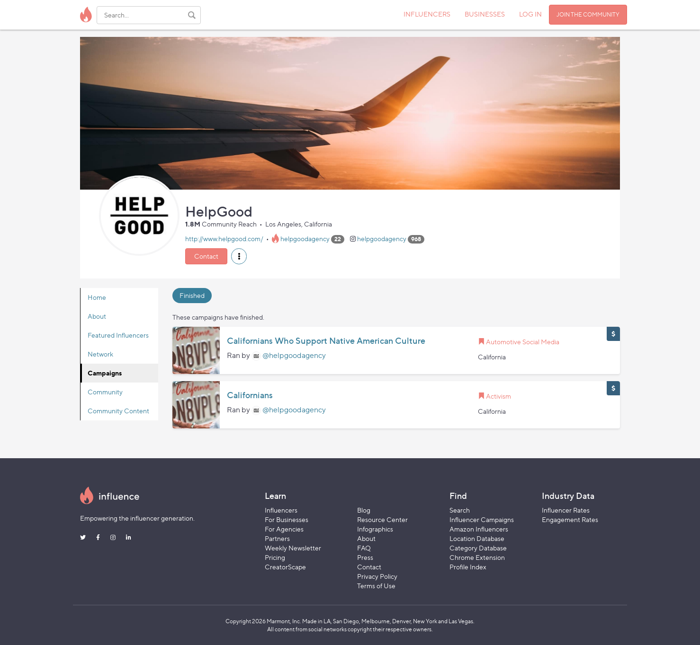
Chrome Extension (477, 557)
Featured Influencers (118, 335)
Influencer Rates (566, 510)
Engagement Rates (570, 519)
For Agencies (284, 529)
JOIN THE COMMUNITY (587, 14)
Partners (277, 538)
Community (105, 392)
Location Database (476, 538)
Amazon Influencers (478, 529)
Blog (363, 510)
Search (459, 510)
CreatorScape (285, 567)
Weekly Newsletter (293, 548)
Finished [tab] (192, 295)
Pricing (275, 557)
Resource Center (382, 519)
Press (365, 557)
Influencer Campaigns (481, 519)
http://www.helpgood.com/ (224, 239)
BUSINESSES (485, 14)
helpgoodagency (305, 239)
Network (100, 354)
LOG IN (530, 14)
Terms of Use (376, 586)
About (97, 316)
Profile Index (467, 567)
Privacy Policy (377, 576)
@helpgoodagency (294, 355)
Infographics (375, 529)
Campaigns (105, 373)
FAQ (364, 548)
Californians (250, 395)
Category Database (478, 548)
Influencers (281, 510)
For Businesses (286, 519)
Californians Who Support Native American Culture (326, 341)
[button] (239, 256)
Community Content (118, 411)
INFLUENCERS (427, 14)
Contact (206, 256)
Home (97, 297)
